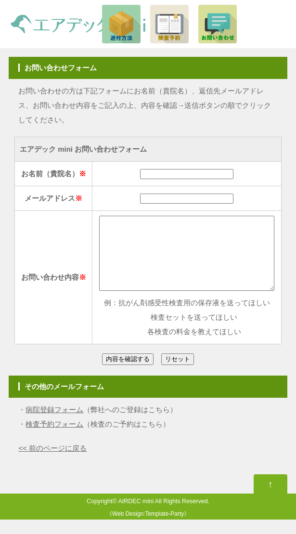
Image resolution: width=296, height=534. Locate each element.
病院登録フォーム (54, 424)
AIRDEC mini (136, 515)
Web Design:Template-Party (148, 528)
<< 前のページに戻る (52, 462)
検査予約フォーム (54, 438)
